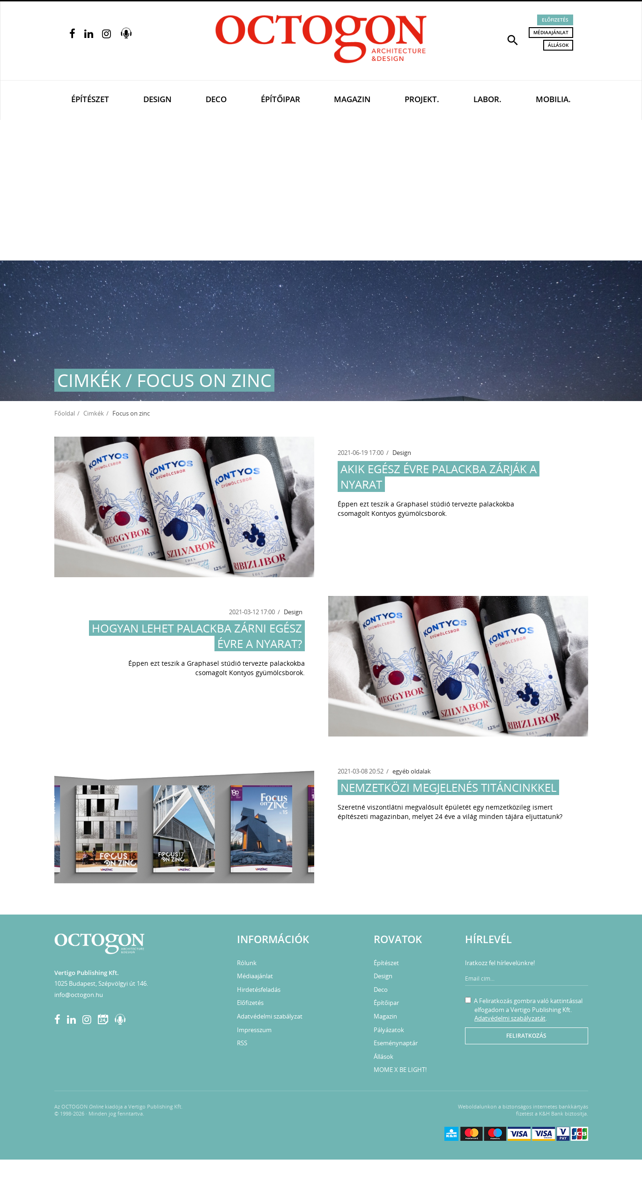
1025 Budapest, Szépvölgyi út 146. (101, 983)
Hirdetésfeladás (258, 989)
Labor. (487, 99)
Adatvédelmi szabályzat (270, 1016)
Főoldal (64, 413)
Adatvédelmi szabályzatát (510, 1018)
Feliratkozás (526, 1036)
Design (157, 99)
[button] (513, 39)
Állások (558, 45)
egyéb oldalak (411, 771)
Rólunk (247, 963)
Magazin (352, 99)
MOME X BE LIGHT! (400, 1069)
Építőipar (280, 99)
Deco (216, 99)
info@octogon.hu (78, 994)
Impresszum (254, 1030)
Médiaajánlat (550, 32)
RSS (242, 1043)
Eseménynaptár (396, 1043)
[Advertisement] (321, 190)
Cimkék (93, 413)
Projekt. (422, 99)
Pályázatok (389, 1030)
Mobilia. (553, 99)
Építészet (90, 99)
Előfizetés (555, 19)
